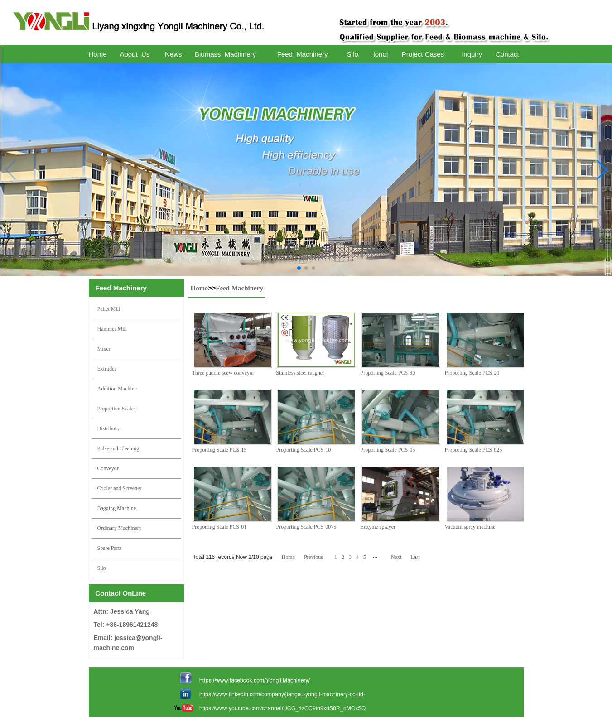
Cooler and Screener (119, 488)
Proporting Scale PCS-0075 (306, 527)
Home (199, 288)
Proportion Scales (116, 408)
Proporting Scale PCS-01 (219, 527)
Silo (101, 568)
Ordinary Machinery (119, 528)
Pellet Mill (108, 309)
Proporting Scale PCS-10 (303, 450)
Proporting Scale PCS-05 (388, 450)
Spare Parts (109, 548)
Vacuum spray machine (470, 527)
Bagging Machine (116, 508)
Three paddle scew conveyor (223, 373)
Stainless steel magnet (300, 373)
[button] (299, 268)
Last (415, 557)
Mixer (104, 349)
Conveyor (108, 468)
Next (396, 557)
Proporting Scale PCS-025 (473, 450)
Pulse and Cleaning (118, 448)
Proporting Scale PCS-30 (388, 373)
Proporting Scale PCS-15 (219, 450)
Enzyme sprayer (378, 527)
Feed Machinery (239, 288)
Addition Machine (117, 388)
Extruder (106, 369)
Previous (313, 557)
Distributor (109, 428)
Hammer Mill (112, 329)
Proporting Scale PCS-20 (472, 373)
